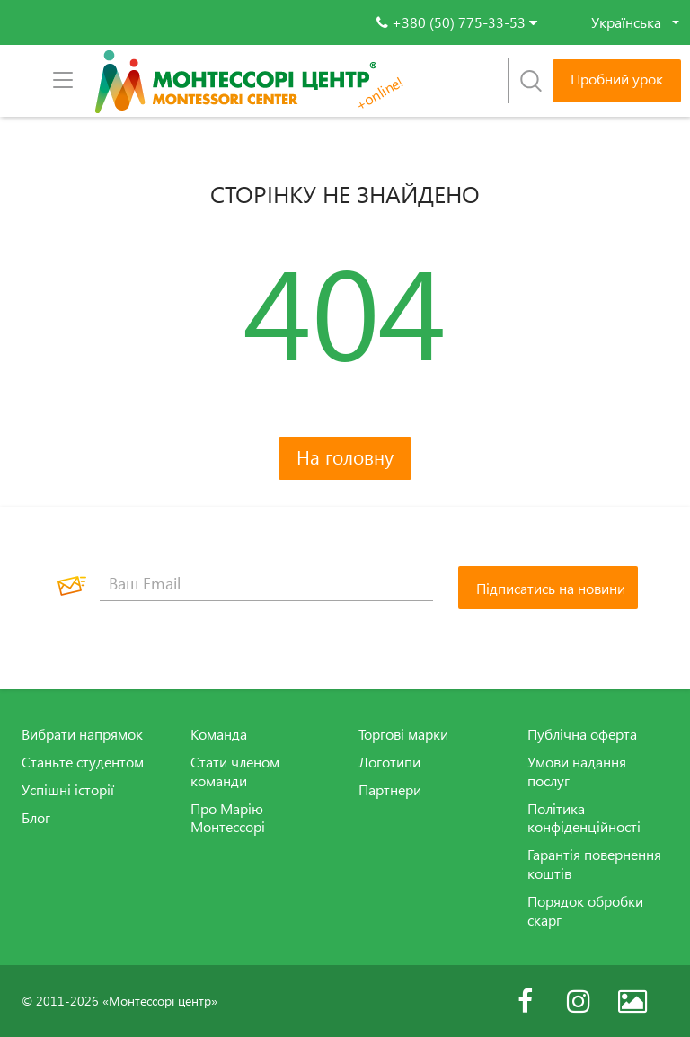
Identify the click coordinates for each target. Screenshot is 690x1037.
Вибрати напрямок (82, 734)
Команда (218, 734)
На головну (345, 457)
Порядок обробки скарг (585, 910)
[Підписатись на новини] (548, 587)
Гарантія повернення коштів (594, 864)
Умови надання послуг (576, 771)
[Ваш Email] (266, 583)
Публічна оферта (582, 734)
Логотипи (389, 762)
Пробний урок (617, 79)
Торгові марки (403, 734)
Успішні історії (68, 790)
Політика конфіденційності (584, 818)
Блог (36, 818)
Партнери (389, 790)
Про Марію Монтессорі (227, 818)
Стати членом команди (234, 771)
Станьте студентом (83, 762)
